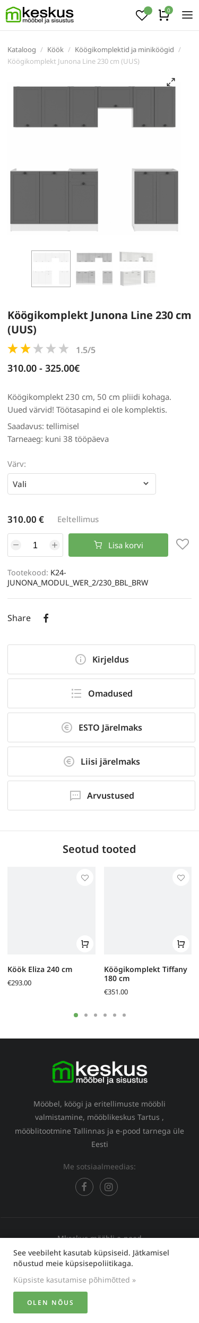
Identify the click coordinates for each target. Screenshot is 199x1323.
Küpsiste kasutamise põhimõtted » (74, 1280)
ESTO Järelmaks (101, 727)
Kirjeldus (101, 659)
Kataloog (21, 49)
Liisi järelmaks (101, 761)
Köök (55, 49)
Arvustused (101, 795)
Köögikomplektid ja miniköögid (124, 49)
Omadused (101, 693)
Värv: (16, 463)
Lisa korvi (118, 545)
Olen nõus (50, 1302)
